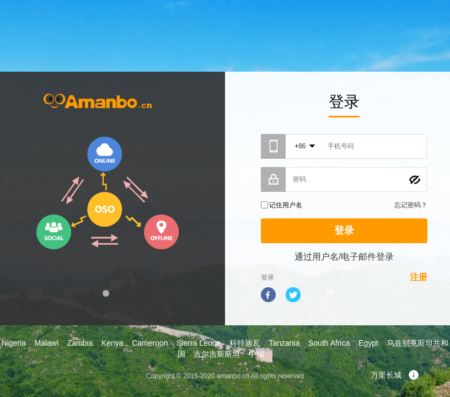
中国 (256, 354)
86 (302, 146)
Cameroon (150, 343)
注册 (418, 277)
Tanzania (284, 343)
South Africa (329, 343)
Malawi (46, 343)
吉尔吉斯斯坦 (217, 354)
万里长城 (395, 375)
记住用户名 (285, 205)
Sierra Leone (198, 343)
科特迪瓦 (244, 343)
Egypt (368, 343)
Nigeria (14, 343)
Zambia (80, 343)
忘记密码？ (410, 205)
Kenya (112, 343)
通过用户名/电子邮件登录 (344, 256)
